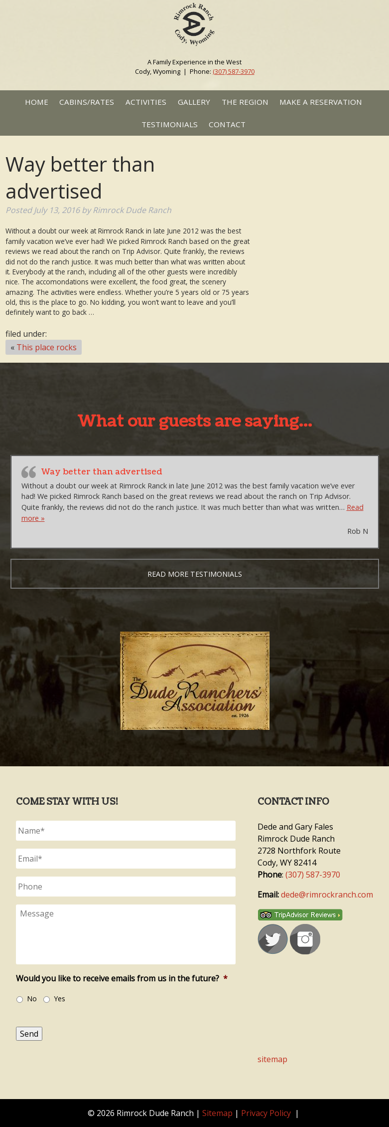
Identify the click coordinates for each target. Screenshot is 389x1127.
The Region (245, 102)
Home (36, 102)
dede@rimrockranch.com (327, 894)
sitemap (272, 1059)
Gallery (194, 102)
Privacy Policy (266, 1113)
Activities (146, 102)
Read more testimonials (194, 574)
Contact (227, 124)
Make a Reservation (320, 102)
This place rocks (46, 347)
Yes (59, 998)
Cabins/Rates (86, 102)
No (32, 998)
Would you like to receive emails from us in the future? (122, 978)
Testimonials (169, 124)
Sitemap (217, 1113)
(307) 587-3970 (234, 71)
